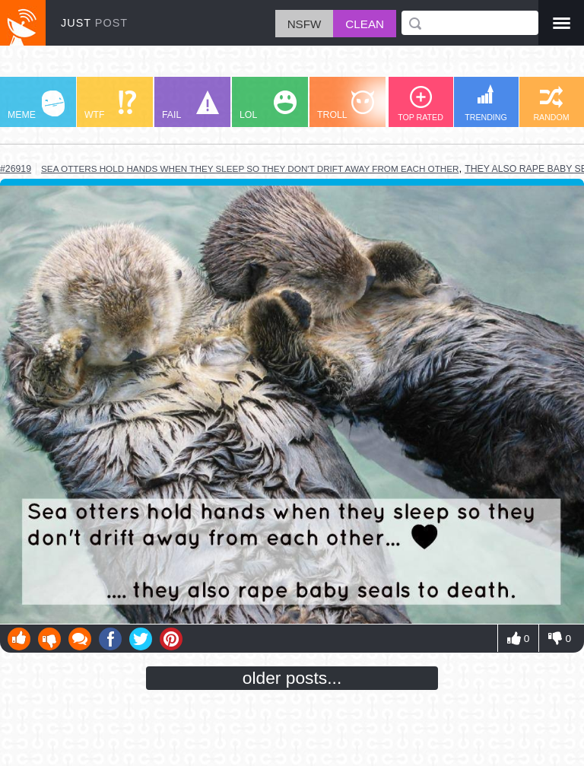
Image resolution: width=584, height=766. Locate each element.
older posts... (292, 678)
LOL (268, 105)
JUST (94, 23)
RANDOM (551, 104)
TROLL (345, 105)
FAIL (190, 105)
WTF (110, 105)
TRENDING (486, 103)
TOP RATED (420, 104)
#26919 (15, 169)
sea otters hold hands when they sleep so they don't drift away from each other (250, 168)
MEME (36, 105)
